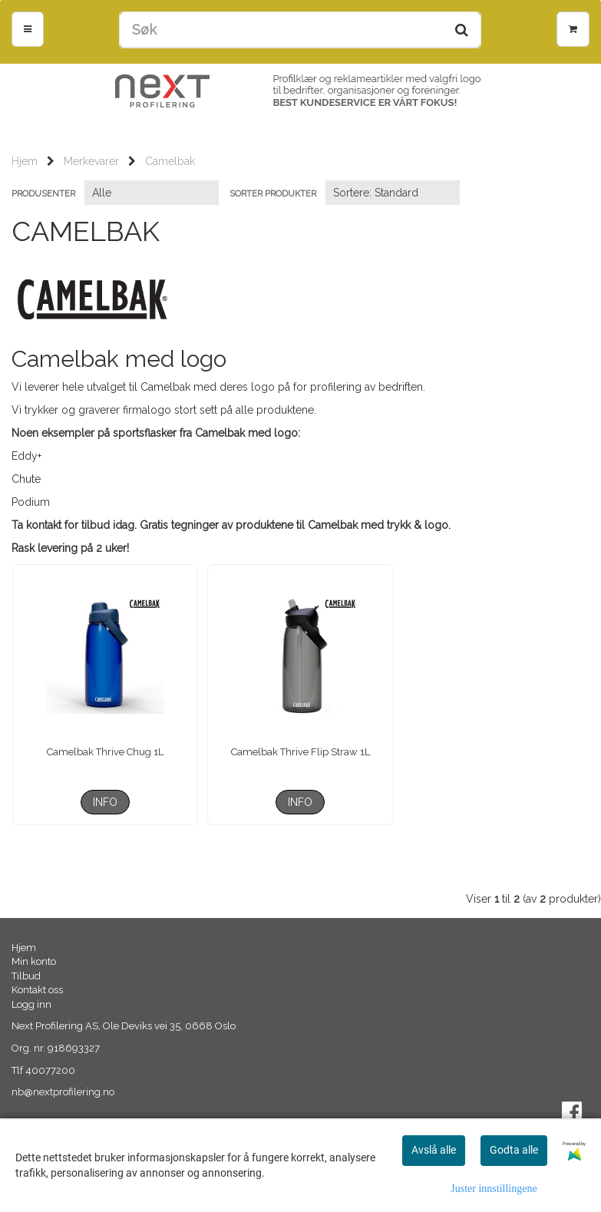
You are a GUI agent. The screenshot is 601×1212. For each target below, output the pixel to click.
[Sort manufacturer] (151, 192)
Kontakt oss (37, 990)
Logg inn (31, 1004)
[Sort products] (392, 192)
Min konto (34, 961)
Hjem (25, 161)
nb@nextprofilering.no (63, 1092)
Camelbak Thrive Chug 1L (105, 752)
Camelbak (170, 161)
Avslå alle (433, 1150)
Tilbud (26, 976)
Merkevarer (91, 161)
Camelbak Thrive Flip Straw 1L (300, 752)
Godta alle (514, 1150)
